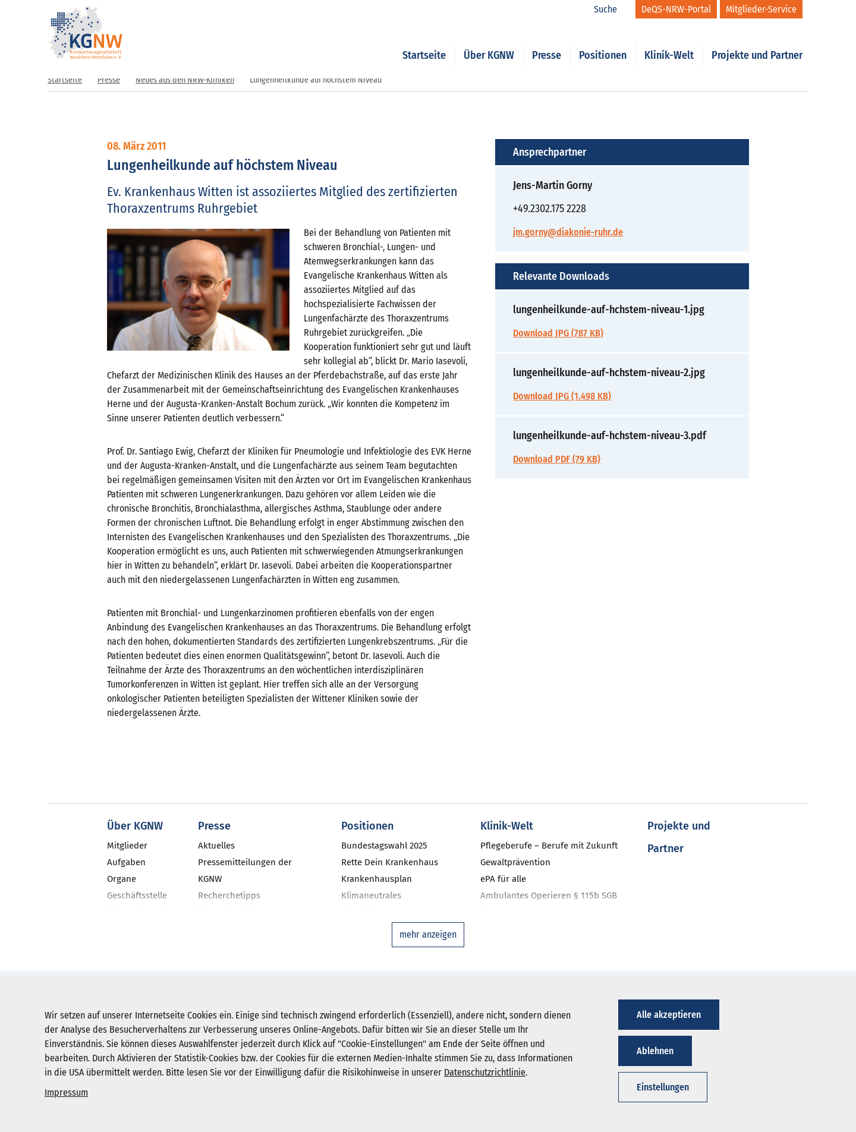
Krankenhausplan (376, 879)
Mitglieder (127, 845)
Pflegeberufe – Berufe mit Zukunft (549, 845)
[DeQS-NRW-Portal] (676, 9)
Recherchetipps (229, 895)
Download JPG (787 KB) (558, 333)
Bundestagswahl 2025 (384, 845)
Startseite (424, 42)
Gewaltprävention (515, 862)
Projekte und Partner (757, 42)
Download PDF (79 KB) (556, 459)
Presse (546, 42)
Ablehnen (655, 1051)
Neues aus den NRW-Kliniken (185, 80)
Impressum (66, 1092)
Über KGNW (489, 42)
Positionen (603, 42)
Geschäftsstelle (137, 895)
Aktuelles (216, 845)
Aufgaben (126, 862)
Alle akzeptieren (669, 1014)
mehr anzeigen (428, 934)
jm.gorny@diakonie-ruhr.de (568, 232)
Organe (121, 879)
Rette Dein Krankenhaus (389, 862)
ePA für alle (503, 879)
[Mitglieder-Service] (761, 9)
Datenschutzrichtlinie (484, 1072)
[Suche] (611, 9)
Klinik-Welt (669, 42)
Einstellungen (663, 1087)
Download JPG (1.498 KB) (562, 396)
